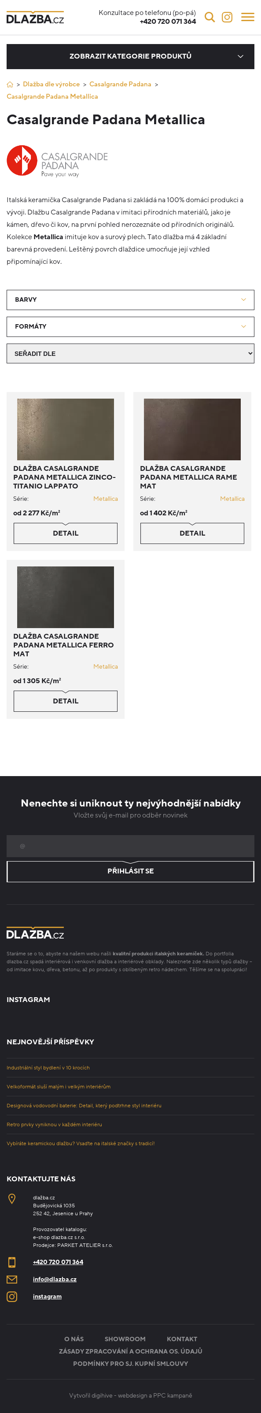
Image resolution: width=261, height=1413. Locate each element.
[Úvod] (10, 84)
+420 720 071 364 (58, 1262)
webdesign (132, 1395)
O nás (74, 1339)
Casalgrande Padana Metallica (52, 96)
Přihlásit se (130, 871)
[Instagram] (227, 17)
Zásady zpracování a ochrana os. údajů (130, 1351)
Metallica (105, 499)
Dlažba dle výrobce (51, 84)
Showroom (125, 1339)
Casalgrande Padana (120, 84)
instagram (47, 1296)
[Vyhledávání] (210, 17)
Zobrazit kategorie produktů (130, 56)
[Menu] (247, 16)
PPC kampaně (172, 1395)
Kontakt (182, 1339)
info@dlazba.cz (55, 1279)
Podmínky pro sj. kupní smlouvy (130, 1364)
